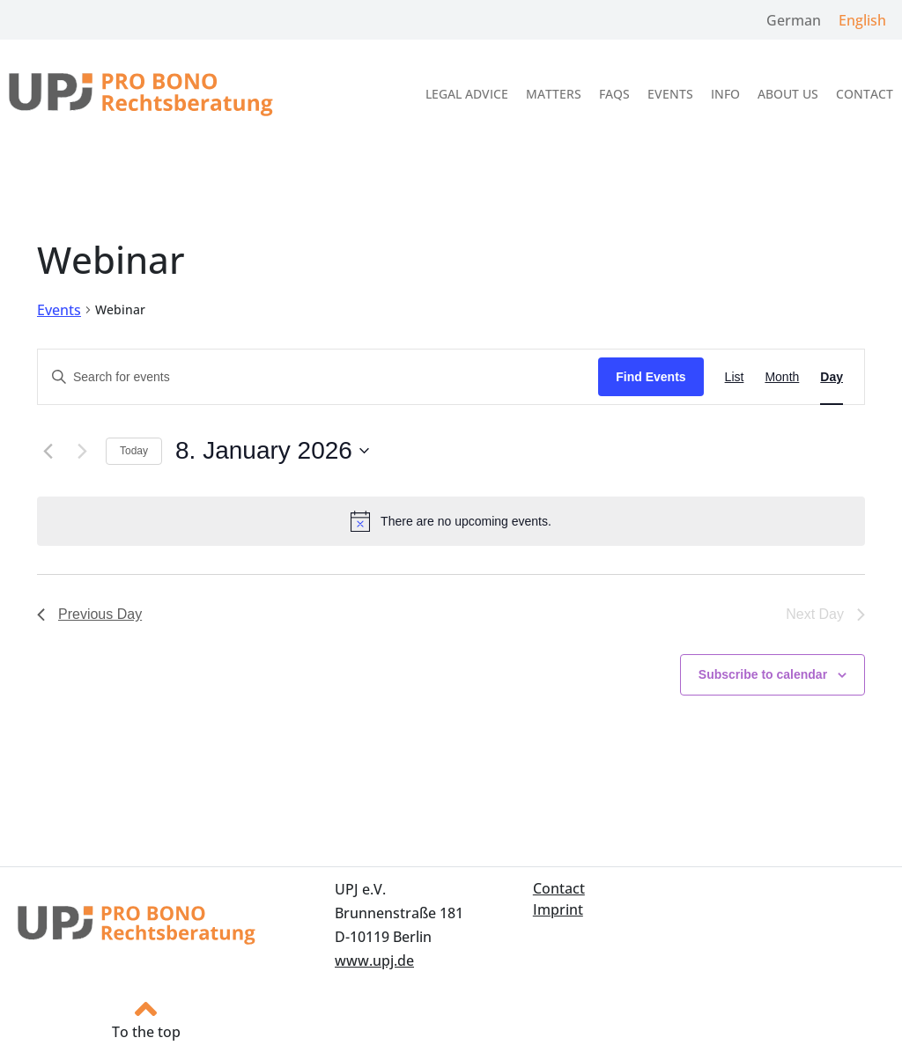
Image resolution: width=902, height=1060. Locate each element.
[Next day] (81, 450)
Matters (553, 93)
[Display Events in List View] (734, 377)
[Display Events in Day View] (831, 377)
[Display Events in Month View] (782, 377)
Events (670, 93)
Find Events (650, 377)
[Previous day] (47, 450)
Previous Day (89, 614)
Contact (864, 93)
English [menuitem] (862, 20)
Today (134, 451)
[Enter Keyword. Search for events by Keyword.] (318, 377)
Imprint (558, 909)
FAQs (614, 93)
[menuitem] (794, 20)
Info (725, 93)
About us (788, 93)
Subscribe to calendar (763, 674)
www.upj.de (374, 960)
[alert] (451, 521)
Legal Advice (466, 93)
